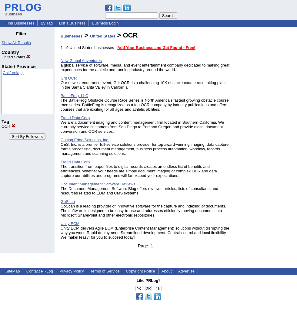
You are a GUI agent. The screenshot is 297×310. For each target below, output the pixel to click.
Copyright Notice (140, 271)
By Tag (47, 23)
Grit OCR (69, 78)
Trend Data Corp (75, 118)
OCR (8, 126)
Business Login (105, 23)
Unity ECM (70, 223)
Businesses (71, 36)
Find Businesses (19, 23)
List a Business (72, 23)
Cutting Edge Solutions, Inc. (85, 140)
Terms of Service (105, 271)
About (167, 271)
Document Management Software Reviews (98, 184)
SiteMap (12, 271)
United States (16, 57)
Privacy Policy (71, 271)
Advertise (186, 271)
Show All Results (16, 43)
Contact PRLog (39, 271)
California (11, 72)
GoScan (68, 201)
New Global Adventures (81, 60)
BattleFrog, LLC (74, 95)
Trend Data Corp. (76, 162)
